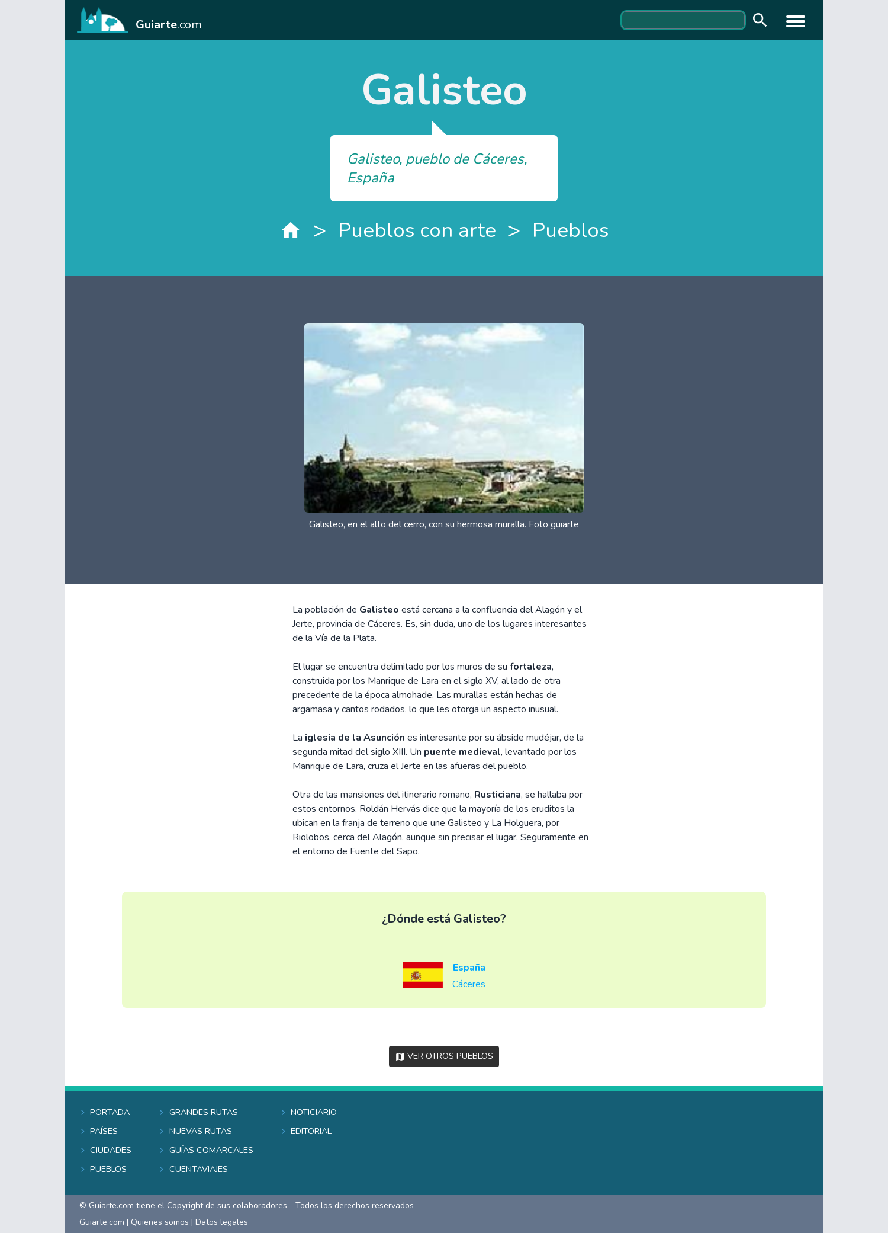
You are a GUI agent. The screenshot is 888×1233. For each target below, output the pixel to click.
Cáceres (468, 984)
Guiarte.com (101, 1222)
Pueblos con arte (417, 230)
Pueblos (570, 230)
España (469, 967)
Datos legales (221, 1222)
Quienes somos (160, 1222)
